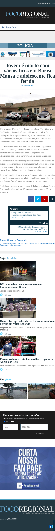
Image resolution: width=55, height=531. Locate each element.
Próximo (40, 433)
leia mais (8, 295)
